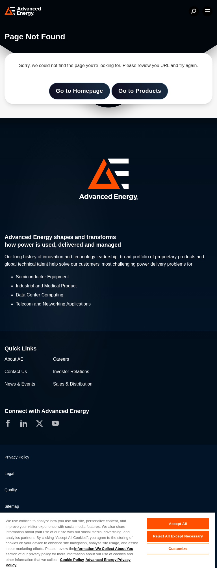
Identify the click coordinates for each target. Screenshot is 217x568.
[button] (108, 180)
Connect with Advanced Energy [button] (47, 411)
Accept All (178, 524)
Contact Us (16, 371)
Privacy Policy (17, 457)
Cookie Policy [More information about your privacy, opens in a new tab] (72, 560)
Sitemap (12, 506)
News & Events (20, 384)
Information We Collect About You (103, 549)
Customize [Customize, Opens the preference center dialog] (177, 549)
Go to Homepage (79, 91)
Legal (9, 473)
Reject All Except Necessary (178, 536)
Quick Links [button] (20, 348)
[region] (107, 540)
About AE (14, 359)
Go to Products (139, 91)
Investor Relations (71, 371)
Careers (61, 359)
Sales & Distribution (73, 384)
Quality (11, 490)
